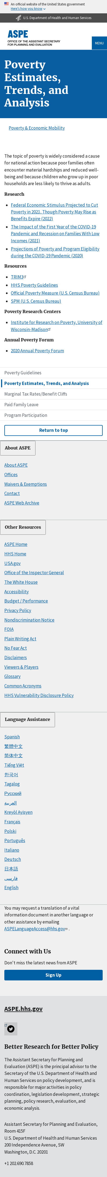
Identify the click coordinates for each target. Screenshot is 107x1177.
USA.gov (12, 563)
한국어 (11, 775)
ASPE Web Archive (21, 503)
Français (12, 822)
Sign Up (53, 975)
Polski (10, 831)
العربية (10, 803)
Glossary (12, 676)
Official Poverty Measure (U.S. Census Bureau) (55, 293)
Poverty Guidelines (22, 373)
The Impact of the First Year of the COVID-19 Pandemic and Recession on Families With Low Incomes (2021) (55, 234)
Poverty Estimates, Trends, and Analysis (46, 383)
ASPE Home (15, 544)
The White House (21, 582)
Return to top (53, 430)
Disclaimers (15, 658)
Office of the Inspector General (34, 573)
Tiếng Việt (14, 765)
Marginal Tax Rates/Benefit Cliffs (35, 394)
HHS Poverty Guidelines (34, 285)
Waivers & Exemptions (25, 484)
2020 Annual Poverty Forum (37, 351)
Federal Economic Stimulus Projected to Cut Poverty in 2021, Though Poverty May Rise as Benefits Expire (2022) (54, 212)
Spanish (12, 737)
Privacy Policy (17, 610)
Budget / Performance (26, 601)
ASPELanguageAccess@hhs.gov (36, 929)
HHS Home (15, 554)
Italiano (11, 850)
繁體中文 (13, 746)
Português (14, 840)
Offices (11, 475)
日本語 (11, 869)
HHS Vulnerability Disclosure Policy (39, 695)
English (11, 888)
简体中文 (13, 756)
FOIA (9, 629)
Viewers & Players (21, 667)
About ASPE (18, 448)
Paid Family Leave (21, 405)
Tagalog (12, 784)
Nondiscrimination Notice (29, 620)
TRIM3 (19, 277)
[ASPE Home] (34, 38)
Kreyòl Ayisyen (18, 812)
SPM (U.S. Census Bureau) (36, 301)
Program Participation (25, 415)
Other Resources (23, 527)
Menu (99, 43)
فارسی (11, 878)
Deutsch (12, 859)
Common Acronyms (22, 686)
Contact (12, 493)
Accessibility (16, 592)
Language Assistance (27, 719)
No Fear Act (15, 648)
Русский (12, 793)
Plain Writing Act (20, 639)
